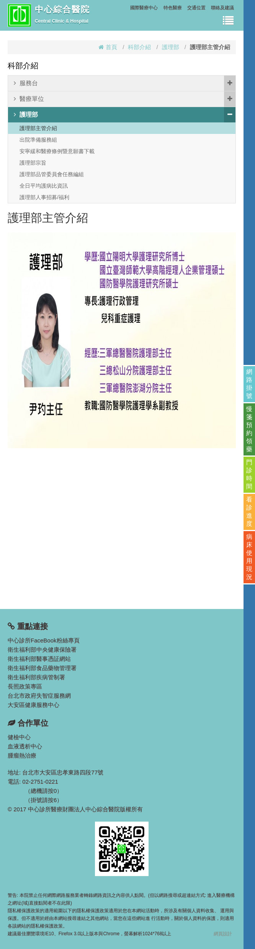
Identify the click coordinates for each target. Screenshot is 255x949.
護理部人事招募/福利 (44, 197)
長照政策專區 (25, 686)
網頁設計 (223, 933)
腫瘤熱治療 (22, 755)
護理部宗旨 (33, 163)
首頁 (107, 47)
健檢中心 (19, 737)
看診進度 (249, 511)
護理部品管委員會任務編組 (52, 174)
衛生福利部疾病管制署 (36, 677)
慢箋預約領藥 (249, 429)
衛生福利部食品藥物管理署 (42, 668)
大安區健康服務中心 (33, 704)
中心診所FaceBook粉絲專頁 (44, 640)
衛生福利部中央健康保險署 (42, 649)
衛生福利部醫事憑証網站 (39, 658)
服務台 (124, 83)
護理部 (170, 47)
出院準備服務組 (38, 140)
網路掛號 (249, 383)
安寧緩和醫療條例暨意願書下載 (57, 151)
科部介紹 (139, 47)
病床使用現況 (249, 556)
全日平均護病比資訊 (44, 186)
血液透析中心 (25, 746)
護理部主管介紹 (38, 128)
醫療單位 (124, 99)
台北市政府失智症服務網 (39, 695)
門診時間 (249, 474)
